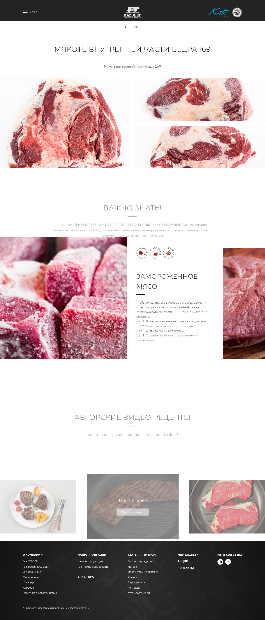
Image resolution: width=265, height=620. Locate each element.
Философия (30, 577)
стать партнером (139, 593)
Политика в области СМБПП (41, 593)
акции (183, 561)
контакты (134, 587)
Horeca (132, 566)
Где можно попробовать (93, 566)
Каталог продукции (90, 561)
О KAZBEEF (30, 561)
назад (132, 27)
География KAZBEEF (36, 566)
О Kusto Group (32, 572)
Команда (28, 582)
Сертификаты (137, 582)
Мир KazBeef (188, 554)
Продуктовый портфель (143, 572)
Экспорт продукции (140, 561)
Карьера (28, 587)
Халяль (132, 577)
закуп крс (86, 576)
